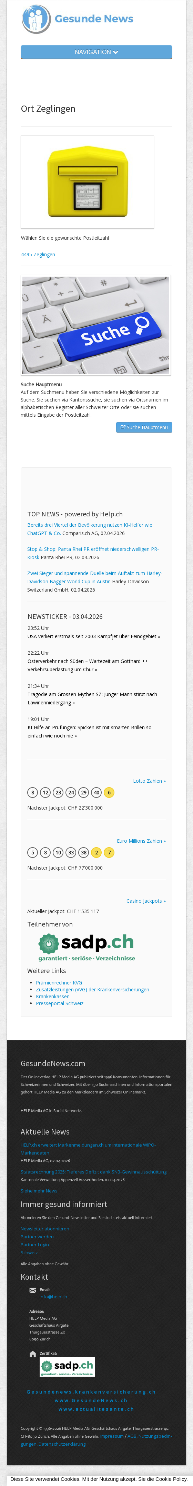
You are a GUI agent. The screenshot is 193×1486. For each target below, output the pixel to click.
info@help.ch (53, 1297)
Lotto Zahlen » (149, 780)
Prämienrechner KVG (59, 982)
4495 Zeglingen (38, 254)
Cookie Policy (170, 1479)
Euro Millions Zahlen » (141, 841)
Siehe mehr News (39, 1191)
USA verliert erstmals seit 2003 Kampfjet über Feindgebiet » (94, 636)
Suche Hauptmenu (144, 427)
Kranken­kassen (53, 996)
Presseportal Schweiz (59, 1003)
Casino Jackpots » (146, 901)
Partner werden (37, 1237)
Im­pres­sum (112, 1436)
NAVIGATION (96, 52)
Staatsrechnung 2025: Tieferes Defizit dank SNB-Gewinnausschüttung (93, 1172)
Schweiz (29, 1252)
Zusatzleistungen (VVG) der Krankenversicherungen (92, 989)
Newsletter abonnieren (45, 1229)
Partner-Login (35, 1244)
